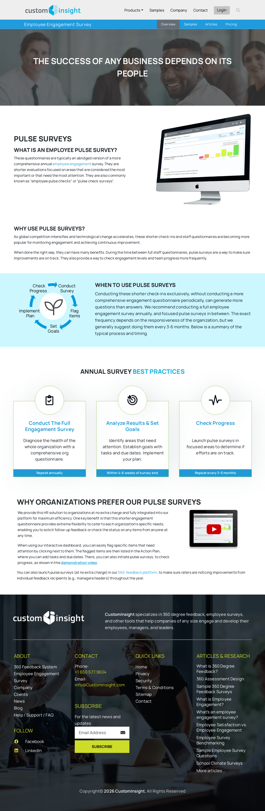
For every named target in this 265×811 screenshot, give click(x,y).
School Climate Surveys (219, 763)
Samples (156, 10)
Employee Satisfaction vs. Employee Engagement (221, 727)
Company (178, 10)
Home (141, 667)
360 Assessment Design (220, 679)
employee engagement (72, 163)
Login (221, 9)
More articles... (210, 770)
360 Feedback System (35, 667)
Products (132, 10)
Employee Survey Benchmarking (213, 740)
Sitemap (144, 694)
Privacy (142, 673)
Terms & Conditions (155, 687)
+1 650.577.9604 (90, 672)
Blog (18, 708)
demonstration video (79, 562)
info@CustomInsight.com (100, 685)
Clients (21, 694)
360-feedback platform (137, 572)
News (19, 701)
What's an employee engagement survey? (217, 714)
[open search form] (238, 10)
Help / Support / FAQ (33, 715)
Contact (200, 10)
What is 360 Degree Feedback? (215, 668)
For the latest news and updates (98, 720)
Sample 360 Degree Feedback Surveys (215, 689)
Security (144, 680)
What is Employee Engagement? (213, 701)
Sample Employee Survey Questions (221, 753)
